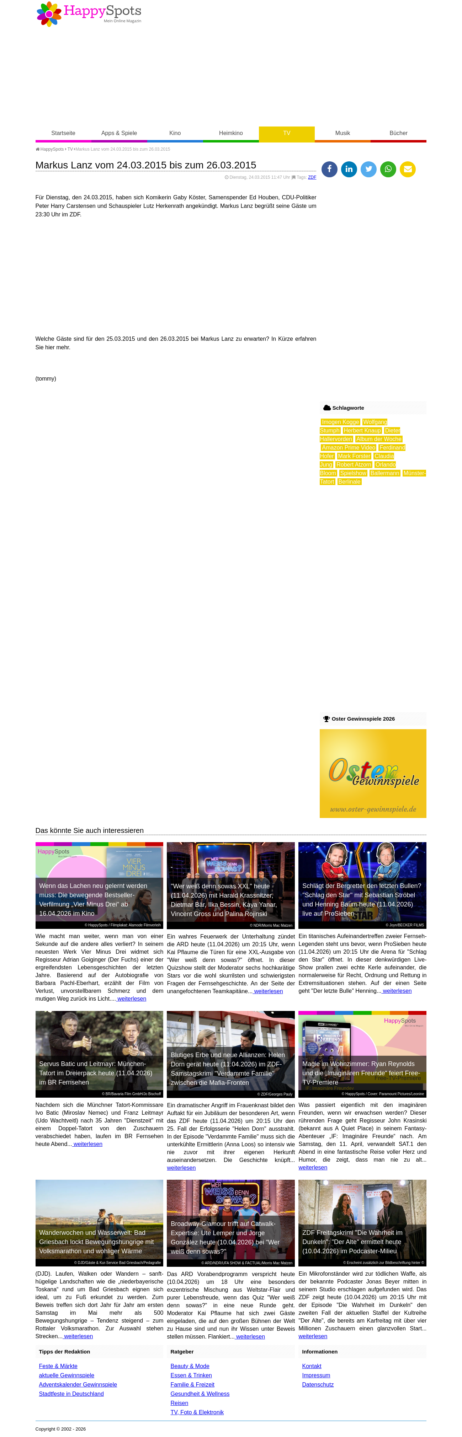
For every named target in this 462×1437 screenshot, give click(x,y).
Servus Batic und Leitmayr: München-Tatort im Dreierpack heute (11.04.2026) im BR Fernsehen (95, 1073)
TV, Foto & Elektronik (197, 1412)
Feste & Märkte (58, 1366)
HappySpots (50, 149)
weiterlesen (131, 999)
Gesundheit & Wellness (199, 1394)
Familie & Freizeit (192, 1385)
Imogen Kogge (340, 422)
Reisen (179, 1403)
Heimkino (231, 133)
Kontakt (311, 1366)
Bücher (398, 133)
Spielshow (353, 473)
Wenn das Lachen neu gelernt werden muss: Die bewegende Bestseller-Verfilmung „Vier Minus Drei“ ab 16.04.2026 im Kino (93, 899)
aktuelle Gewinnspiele (67, 1375)
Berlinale (350, 482)
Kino (175, 133)
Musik (342, 133)
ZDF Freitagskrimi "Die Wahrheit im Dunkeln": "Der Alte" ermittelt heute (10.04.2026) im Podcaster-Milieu (352, 1242)
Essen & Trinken (191, 1375)
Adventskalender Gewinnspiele (78, 1385)
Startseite (63, 133)
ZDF (312, 177)
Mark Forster (354, 456)
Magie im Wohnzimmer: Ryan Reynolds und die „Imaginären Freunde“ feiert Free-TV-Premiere (361, 1073)
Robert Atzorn (353, 465)
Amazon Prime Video (348, 448)
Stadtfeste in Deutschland (71, 1394)
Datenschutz (318, 1385)
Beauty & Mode (189, 1366)
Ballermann (385, 473)
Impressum (316, 1375)
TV (286, 133)
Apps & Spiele (119, 133)
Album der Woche (379, 439)
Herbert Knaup (362, 430)
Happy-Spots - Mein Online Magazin (89, 14)
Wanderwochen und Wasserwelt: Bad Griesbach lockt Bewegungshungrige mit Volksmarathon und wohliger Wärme (96, 1242)
